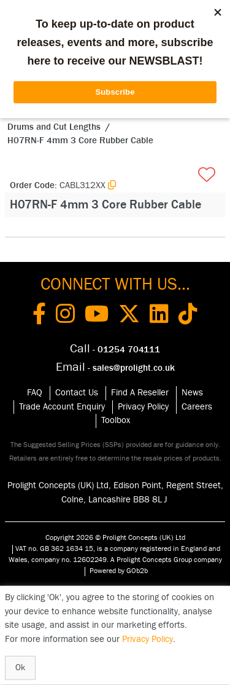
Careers (197, 407)
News (192, 392)
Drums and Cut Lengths (54, 127)
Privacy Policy (143, 407)
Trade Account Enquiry (62, 407)
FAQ (34, 392)
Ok (20, 668)
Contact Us (76, 392)
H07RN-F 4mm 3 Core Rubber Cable (80, 140)
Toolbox (115, 420)
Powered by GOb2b (119, 570)
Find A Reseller (140, 392)
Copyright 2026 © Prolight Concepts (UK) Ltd (115, 537)
